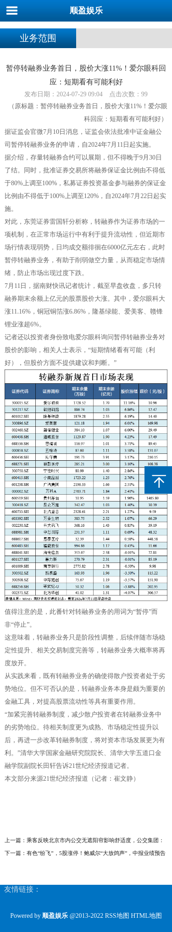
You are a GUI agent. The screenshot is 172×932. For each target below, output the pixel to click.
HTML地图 (146, 915)
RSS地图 (117, 915)
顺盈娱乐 (86, 10)
